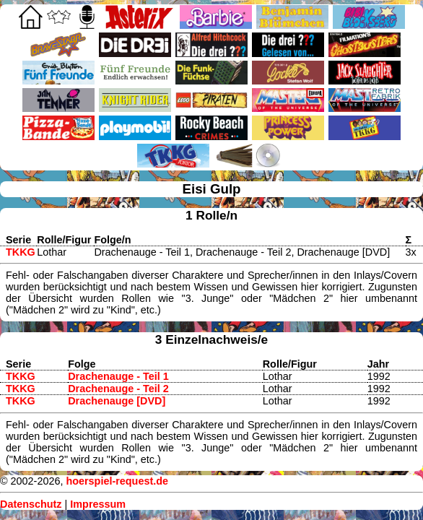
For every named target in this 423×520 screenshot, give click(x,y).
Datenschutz (31, 504)
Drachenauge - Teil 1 (118, 376)
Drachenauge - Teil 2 (118, 388)
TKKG (20, 252)
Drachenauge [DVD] (116, 401)
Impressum (98, 504)
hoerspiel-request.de (117, 481)
